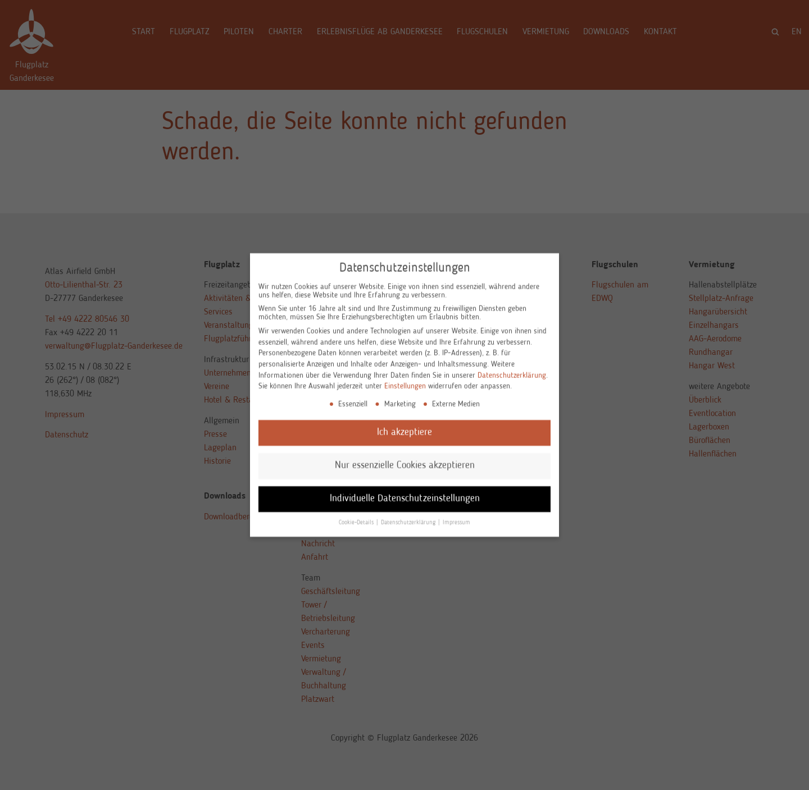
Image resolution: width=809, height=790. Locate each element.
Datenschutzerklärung (512, 364)
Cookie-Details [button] (357, 512)
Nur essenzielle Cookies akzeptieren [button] (405, 454)
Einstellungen (405, 375)
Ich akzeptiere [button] (404, 421)
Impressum (456, 512)
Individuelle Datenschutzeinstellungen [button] (405, 487)
